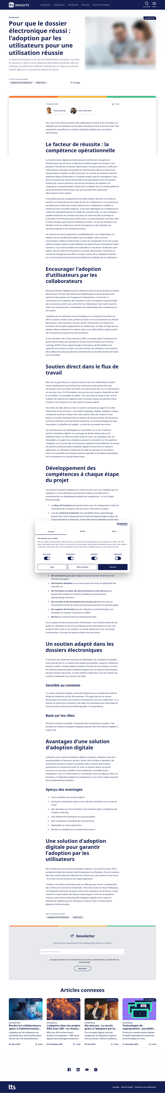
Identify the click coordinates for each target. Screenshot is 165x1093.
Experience (59, 4)
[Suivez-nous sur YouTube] (87, 1070)
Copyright (115, 1087)
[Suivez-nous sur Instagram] (96, 1070)
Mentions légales (127, 1087)
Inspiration (46, 4)
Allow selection (82, 567)
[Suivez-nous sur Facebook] (69, 1070)
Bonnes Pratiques (101, 4)
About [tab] (114, 531)
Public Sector (40, 83)
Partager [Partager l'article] (76, 82)
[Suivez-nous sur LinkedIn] (78, 1070)
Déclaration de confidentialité (145, 1087)
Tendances (73, 4)
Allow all (113, 567)
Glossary (86, 4)
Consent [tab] (51, 531)
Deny (52, 567)
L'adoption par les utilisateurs (21, 83)
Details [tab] (82, 531)
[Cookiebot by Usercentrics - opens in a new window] (118, 524)
